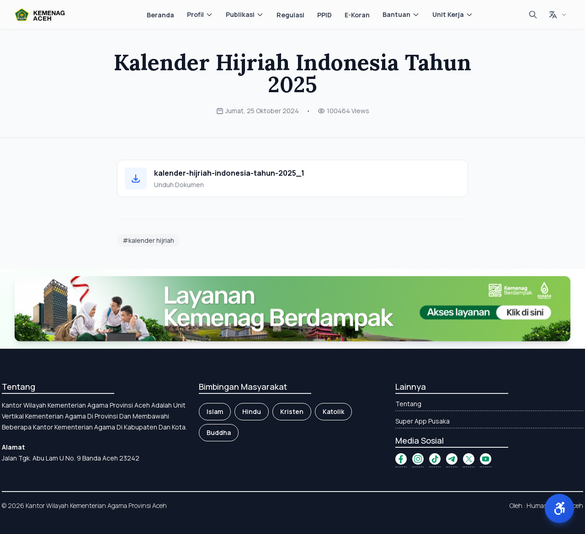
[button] (559, 508)
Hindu (251, 411)
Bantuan (401, 14)
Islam (215, 411)
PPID (324, 14)
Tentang (408, 403)
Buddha (219, 432)
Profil (200, 14)
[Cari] (533, 14)
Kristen (291, 411)
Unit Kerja (452, 14)
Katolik (333, 411)
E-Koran (357, 14)
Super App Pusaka (422, 421)
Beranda (160, 14)
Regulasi (290, 14)
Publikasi (245, 14)
